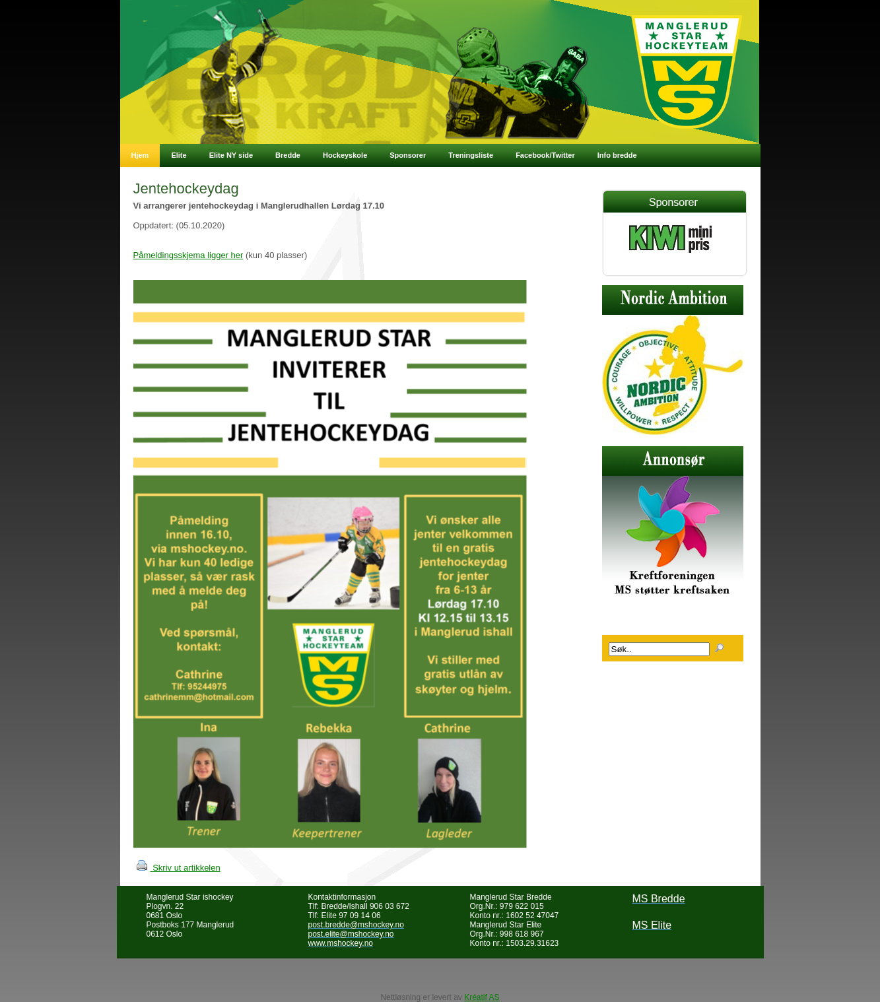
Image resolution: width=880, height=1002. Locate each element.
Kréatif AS (481, 997)
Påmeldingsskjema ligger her (188, 255)
